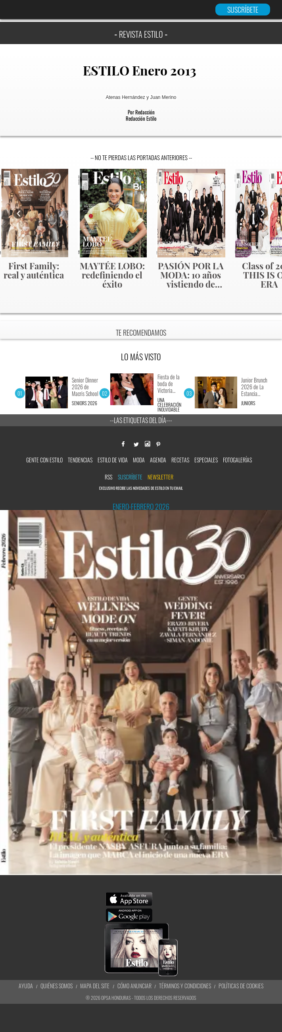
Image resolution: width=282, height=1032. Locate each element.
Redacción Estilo (141, 118)
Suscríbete (130, 477)
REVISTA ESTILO (141, 34)
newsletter (160, 477)
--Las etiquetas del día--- (141, 420)
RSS (108, 477)
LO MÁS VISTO (141, 357)
